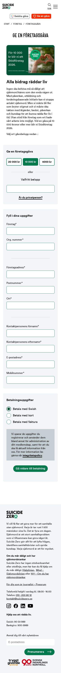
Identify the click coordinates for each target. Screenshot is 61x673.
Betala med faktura (21, 422)
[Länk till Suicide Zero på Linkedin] (23, 606)
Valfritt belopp (30, 179)
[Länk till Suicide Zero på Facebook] (16, 606)
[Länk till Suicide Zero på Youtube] (30, 606)
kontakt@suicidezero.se (19, 599)
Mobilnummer (30, 378)
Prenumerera (36, 651)
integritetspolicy (32, 455)
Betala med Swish (21, 409)
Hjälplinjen (28, 570)
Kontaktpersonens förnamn (30, 331)
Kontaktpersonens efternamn (30, 346)
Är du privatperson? (30, 197)
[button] (56, 6)
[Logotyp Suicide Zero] (20, 6)
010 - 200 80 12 (24, 595)
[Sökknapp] (49, 6)
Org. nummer (30, 244)
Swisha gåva (21, 16)
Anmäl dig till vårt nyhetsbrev (30, 639)
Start (7, 24)
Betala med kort (20, 415)
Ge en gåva (43, 16)
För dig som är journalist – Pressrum (26, 584)
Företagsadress (30, 272)
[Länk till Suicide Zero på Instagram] (8, 606)
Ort (30, 303)
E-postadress (30, 362)
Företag (17, 24)
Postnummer (30, 288)
